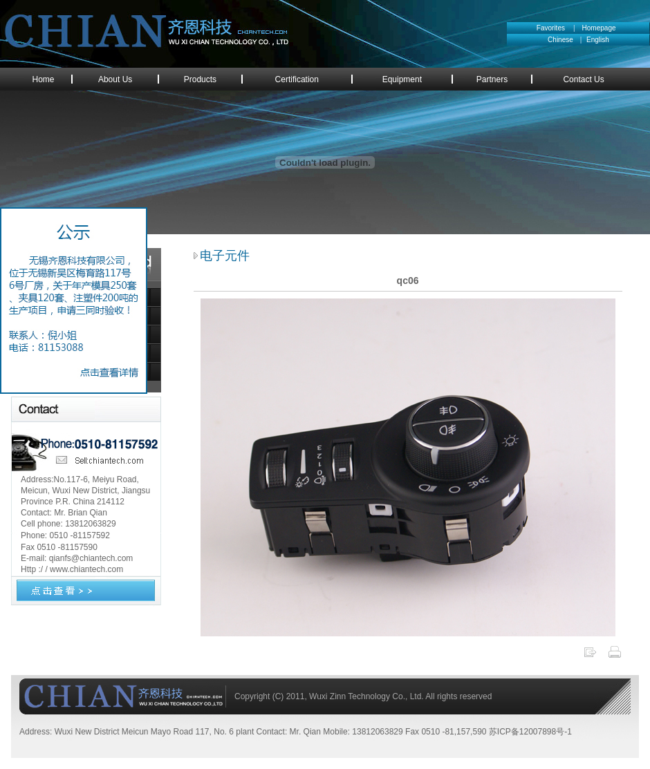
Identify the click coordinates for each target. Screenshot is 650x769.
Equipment (402, 79)
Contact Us (583, 79)
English (597, 40)
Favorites (551, 28)
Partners (492, 79)
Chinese (564, 40)
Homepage (599, 28)
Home (43, 79)
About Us (115, 79)
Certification (297, 79)
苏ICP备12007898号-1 (530, 732)
